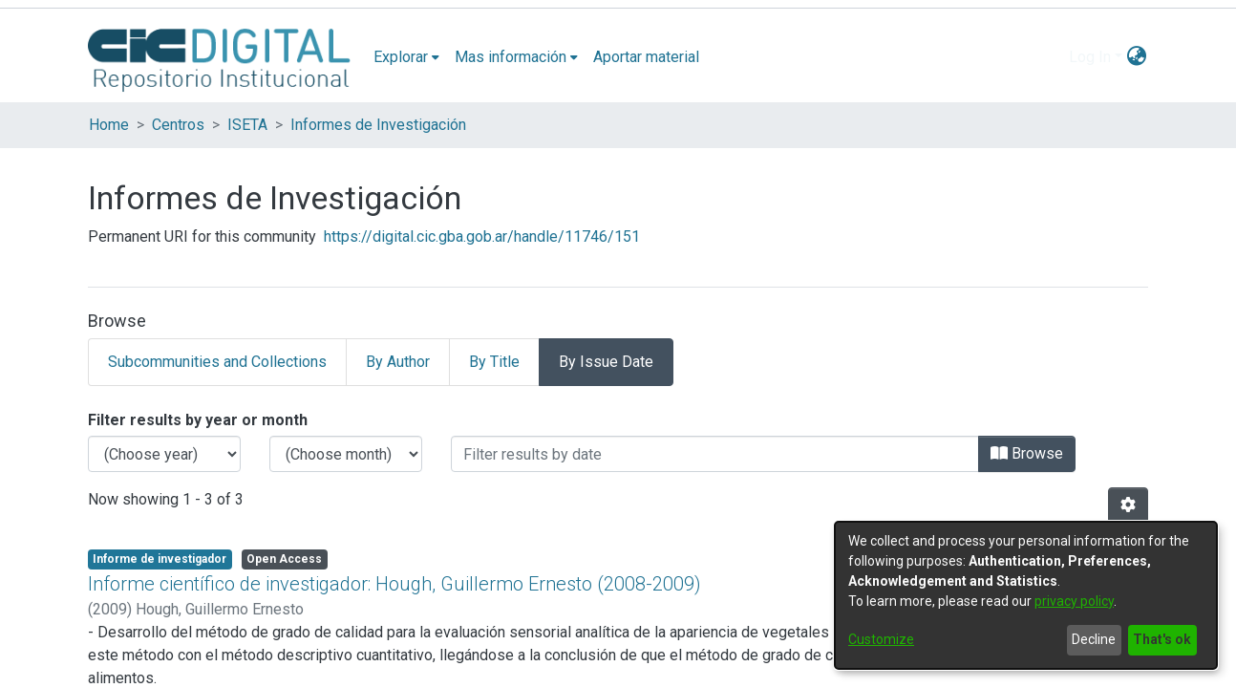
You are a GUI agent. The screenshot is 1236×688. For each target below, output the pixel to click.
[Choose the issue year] (164, 454)
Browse (1027, 453)
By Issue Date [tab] (606, 362)
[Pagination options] (1128, 505)
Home (109, 125)
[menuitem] (406, 57)
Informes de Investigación (378, 125)
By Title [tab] (494, 362)
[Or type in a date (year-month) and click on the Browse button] (715, 454)
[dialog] (1026, 595)
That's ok (1162, 639)
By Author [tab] (398, 362)
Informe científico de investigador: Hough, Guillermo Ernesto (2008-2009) (394, 583)
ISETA (247, 125)
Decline (1094, 639)
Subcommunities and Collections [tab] (217, 362)
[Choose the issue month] (345, 454)
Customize (881, 639)
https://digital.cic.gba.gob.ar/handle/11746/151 (482, 236)
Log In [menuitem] (1090, 57)
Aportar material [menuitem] (646, 57)
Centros (178, 125)
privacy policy (1074, 601)
